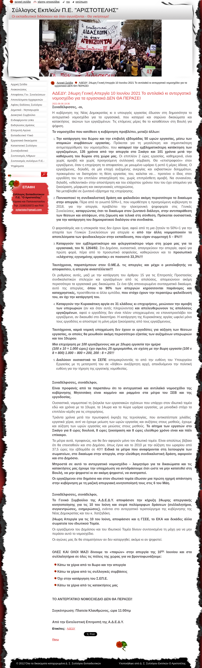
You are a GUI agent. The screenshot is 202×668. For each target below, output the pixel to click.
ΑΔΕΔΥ (71, 628)
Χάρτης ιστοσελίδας (49, 1)
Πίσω (55, 639)
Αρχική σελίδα (23, 1)
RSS (68, 1)
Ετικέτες (58, 628)
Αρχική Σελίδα (65, 82)
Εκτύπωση (81, 1)
